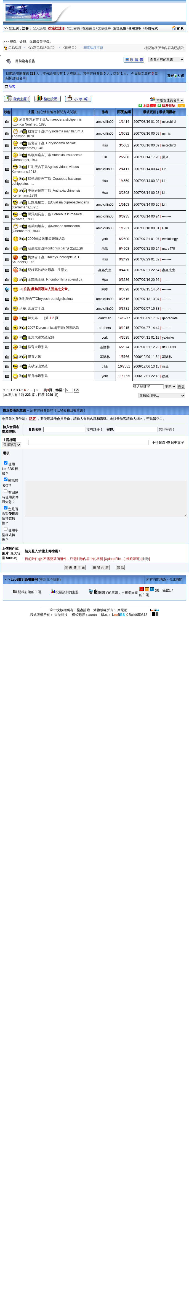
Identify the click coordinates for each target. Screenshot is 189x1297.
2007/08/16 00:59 (146, 133)
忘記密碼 (73, 28)
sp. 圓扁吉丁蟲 (33, 308)
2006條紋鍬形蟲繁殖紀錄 (46, 239)
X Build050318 (129, 615)
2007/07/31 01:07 (146, 239)
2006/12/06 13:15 (146, 366)
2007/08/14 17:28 (146, 157)
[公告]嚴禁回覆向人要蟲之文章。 (46, 289)
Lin (105, 157)
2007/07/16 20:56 (146, 280)
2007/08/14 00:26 (146, 204)
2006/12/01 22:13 (146, 376)
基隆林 (105, 347)
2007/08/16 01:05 (146, 122)
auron (92, 615)
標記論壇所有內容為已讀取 (164, 48)
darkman (104, 318)
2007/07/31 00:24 (146, 249)
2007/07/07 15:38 (146, 309)
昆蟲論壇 (15, 48)
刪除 (145, 559)
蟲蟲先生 (104, 270)
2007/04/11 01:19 (146, 337)
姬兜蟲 (33, 318)
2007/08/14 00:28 (146, 193)
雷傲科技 (61, 615)
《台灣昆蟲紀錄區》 (41, 48)
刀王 (105, 366)
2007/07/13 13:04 (146, 299)
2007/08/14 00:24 (146, 216)
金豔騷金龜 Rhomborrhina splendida (56, 279)
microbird (168, 122)
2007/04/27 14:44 (146, 328)
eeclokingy (170, 239)
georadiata (170, 318)
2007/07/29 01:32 (146, 259)
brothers (105, 328)
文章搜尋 (104, 28)
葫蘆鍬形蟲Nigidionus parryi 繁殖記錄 (55, 248)
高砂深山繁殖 (38, 366)
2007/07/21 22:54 (146, 270)
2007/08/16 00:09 (146, 145)
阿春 (105, 289)
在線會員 (88, 28)
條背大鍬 (34, 356)
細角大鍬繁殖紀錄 (41, 337)
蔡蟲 (165, 366)
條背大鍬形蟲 (38, 347)
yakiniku (168, 337)
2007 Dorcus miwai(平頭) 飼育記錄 (53, 328)
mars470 (168, 249)
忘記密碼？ (167, 429)
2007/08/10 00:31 (146, 228)
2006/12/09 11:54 (146, 357)
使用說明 (135, 28)
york (105, 239)
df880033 (169, 347)
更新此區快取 (50, 579)
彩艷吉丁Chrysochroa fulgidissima (47, 299)
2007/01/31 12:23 (146, 347)
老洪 (105, 249)
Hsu (105, 145)
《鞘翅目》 (70, 48)
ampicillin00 (104, 122)
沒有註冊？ (95, 429)
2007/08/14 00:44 (146, 169)
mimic (166, 133)
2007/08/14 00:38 (146, 181)
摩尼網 (122, 610)
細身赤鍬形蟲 (38, 376)
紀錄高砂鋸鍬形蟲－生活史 (48, 270)
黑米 (165, 157)
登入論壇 (39, 28)
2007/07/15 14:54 (146, 289)
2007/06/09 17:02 (146, 318)
